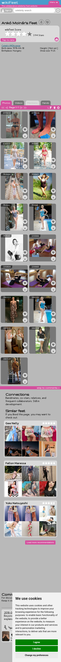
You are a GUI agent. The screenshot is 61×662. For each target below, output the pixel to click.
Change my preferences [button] (36, 655)
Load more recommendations (40, 542)
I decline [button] (36, 648)
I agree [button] (36, 642)
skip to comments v (48, 387)
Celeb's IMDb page (11, 45)
